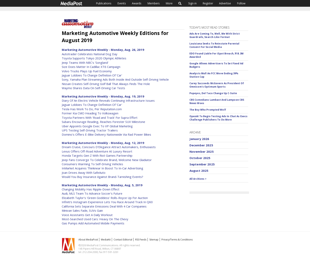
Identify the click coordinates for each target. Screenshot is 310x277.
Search (180, 3)
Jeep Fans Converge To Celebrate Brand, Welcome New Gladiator (107, 160)
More (169, 3)
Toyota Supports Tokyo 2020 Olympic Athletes (94, 58)
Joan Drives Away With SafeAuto (83, 173)
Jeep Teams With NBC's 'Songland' (85, 63)
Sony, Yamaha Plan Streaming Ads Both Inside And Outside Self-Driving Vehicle (115, 79)
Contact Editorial (123, 239)
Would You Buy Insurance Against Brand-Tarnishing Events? (102, 177)
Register (208, 3)
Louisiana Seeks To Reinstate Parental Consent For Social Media (214, 45)
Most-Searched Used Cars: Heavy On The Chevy (95, 219)
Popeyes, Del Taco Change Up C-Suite (213, 93)
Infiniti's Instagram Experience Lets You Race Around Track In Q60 (107, 202)
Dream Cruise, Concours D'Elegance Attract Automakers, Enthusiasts (109, 147)
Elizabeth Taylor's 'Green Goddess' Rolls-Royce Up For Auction (105, 198)
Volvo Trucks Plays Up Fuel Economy (87, 71)
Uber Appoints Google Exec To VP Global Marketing (97, 126)
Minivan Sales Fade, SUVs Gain (82, 210)
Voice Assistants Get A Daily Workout (87, 215)
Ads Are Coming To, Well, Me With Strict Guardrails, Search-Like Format (214, 35)
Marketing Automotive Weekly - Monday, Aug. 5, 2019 (102, 185)
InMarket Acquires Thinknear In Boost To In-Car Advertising (102, 168)
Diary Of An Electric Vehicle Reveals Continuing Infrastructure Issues (108, 100)
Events (121, 3)
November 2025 (201, 151)
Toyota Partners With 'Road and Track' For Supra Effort (99, 118)
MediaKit (106, 239)
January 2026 (199, 139)
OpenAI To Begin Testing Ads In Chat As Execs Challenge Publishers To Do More (218, 118)
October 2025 (200, 158)
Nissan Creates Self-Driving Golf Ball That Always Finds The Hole (106, 84)
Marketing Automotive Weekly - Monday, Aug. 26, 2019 (103, 50)
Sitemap (153, 239)
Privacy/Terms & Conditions (177, 239)
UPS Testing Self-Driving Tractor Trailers (90, 130)
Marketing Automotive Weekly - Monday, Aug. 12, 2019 (103, 143)
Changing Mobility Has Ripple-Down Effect (90, 189)
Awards (136, 3)
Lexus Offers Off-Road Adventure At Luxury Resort (97, 151)
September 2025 (202, 164)
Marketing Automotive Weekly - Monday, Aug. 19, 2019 (103, 96)
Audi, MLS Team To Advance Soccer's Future (92, 193)
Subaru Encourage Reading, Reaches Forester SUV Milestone (103, 122)
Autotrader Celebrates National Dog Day (89, 54)
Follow (241, 3)
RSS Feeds (140, 239)
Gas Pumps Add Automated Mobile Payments (93, 223)
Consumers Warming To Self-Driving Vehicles (92, 164)
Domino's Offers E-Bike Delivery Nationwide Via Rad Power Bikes (106, 134)
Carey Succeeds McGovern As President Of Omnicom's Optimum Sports (216, 85)
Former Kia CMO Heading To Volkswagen (90, 113)
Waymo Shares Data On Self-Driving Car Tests (93, 88)
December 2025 (201, 145)
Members (153, 3)
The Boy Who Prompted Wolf (207, 109)
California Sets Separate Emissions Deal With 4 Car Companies (104, 206)
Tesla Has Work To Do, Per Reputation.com (92, 109)
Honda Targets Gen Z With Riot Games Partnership (97, 155)
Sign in (192, 3)
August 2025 (199, 171)
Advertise (225, 3)
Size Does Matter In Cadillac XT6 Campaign (91, 67)
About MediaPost (88, 239)
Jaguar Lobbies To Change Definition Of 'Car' (92, 75)
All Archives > (198, 178)
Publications (103, 3)
